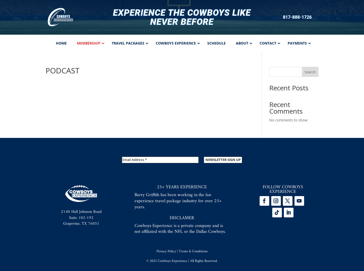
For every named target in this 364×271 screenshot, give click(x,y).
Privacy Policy (166, 251)
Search (310, 72)
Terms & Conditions (193, 251)
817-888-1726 (297, 17)
